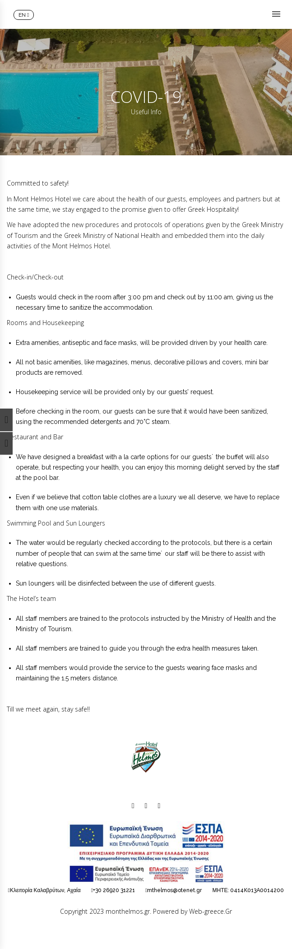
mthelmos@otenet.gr (174, 890)
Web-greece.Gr (210, 911)
